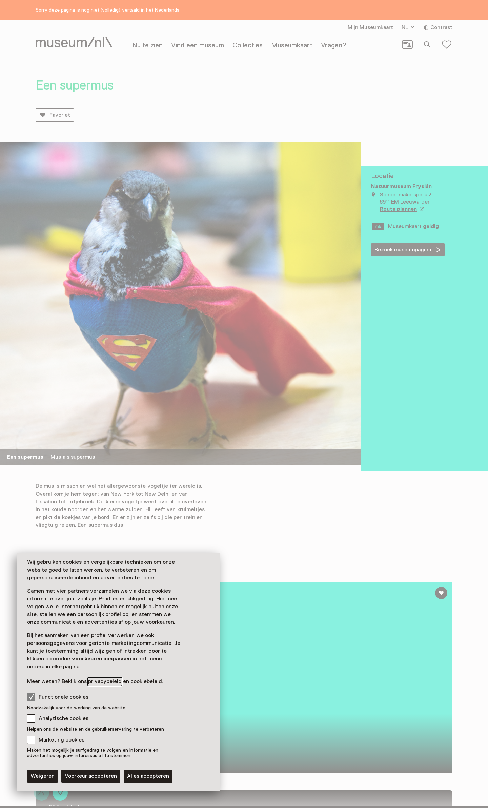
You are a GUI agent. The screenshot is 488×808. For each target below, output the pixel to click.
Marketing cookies (61, 740)
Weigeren (42, 776)
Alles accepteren (148, 776)
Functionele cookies (57, 697)
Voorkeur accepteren (91, 776)
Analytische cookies (63, 718)
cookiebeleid (146, 681)
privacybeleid (105, 681)
